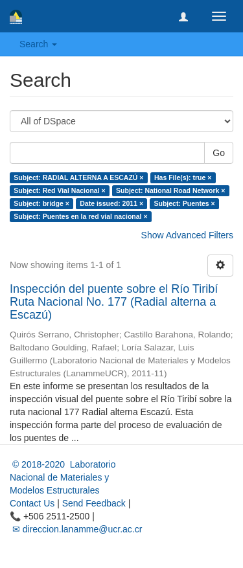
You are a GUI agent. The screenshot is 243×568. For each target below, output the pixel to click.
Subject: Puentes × (184, 203)
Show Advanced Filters (187, 235)
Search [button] (38, 44)
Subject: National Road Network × (170, 190)
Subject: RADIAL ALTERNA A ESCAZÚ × (78, 177)
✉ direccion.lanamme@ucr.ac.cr (76, 529)
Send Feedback (94, 503)
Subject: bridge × (41, 203)
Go (219, 153)
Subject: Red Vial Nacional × (59, 190)
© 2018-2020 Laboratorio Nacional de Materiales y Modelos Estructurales (63, 477)
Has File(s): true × (182, 177)
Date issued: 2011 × (111, 203)
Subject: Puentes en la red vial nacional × (80, 216)
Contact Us (32, 503)
